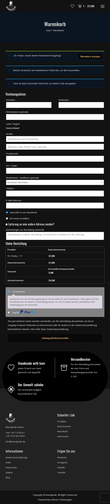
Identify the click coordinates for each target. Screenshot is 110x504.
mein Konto (62, 436)
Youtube (61, 472)
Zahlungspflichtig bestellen (55, 337)
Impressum (11, 467)
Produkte (61, 421)
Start (48, 30)
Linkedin (61, 467)
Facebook (62, 457)
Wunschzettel (64, 426)
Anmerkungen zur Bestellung (25, 229)
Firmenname (17, 111)
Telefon (10, 188)
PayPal (24, 312)
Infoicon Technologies (61, 499)
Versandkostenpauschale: (74, 270)
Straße (10, 133)
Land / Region (13, 123)
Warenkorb (62, 431)
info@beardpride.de (15, 441)
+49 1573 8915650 (15, 435)
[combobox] (55, 182)
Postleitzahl (12, 153)
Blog (8, 477)
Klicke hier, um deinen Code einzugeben (58, 83)
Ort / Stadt (12, 165)
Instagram (62, 462)
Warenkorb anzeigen (90, 56)
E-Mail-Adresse (14, 200)
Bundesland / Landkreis (22, 177)
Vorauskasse (18, 291)
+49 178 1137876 (14, 432)
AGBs (8, 462)
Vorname (11, 99)
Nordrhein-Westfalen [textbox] (17, 182)
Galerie (9, 472)
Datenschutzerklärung (57, 328)
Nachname (64, 99)
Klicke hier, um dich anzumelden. (65, 70)
